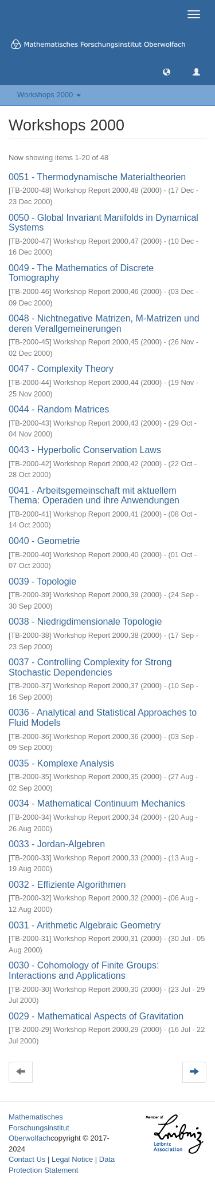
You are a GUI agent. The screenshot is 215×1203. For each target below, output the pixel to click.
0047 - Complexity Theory (61, 369)
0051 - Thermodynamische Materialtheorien (97, 177)
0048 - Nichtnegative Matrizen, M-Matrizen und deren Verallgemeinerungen (104, 323)
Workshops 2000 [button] (49, 94)
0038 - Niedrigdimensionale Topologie (85, 621)
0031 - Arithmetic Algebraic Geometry (85, 925)
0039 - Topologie (42, 581)
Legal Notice (72, 1159)
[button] (167, 71)
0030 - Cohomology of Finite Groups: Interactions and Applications (84, 970)
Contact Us (27, 1159)
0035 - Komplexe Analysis (61, 763)
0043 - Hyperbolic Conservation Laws (85, 450)
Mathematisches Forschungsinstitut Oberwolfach (39, 1127)
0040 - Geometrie (44, 541)
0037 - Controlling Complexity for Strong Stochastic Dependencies (90, 667)
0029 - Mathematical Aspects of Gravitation (96, 1016)
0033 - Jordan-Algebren (57, 844)
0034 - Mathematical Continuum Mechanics (97, 803)
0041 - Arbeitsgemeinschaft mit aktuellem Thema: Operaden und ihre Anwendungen (94, 496)
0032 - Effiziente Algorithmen (67, 885)
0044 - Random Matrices (59, 409)
